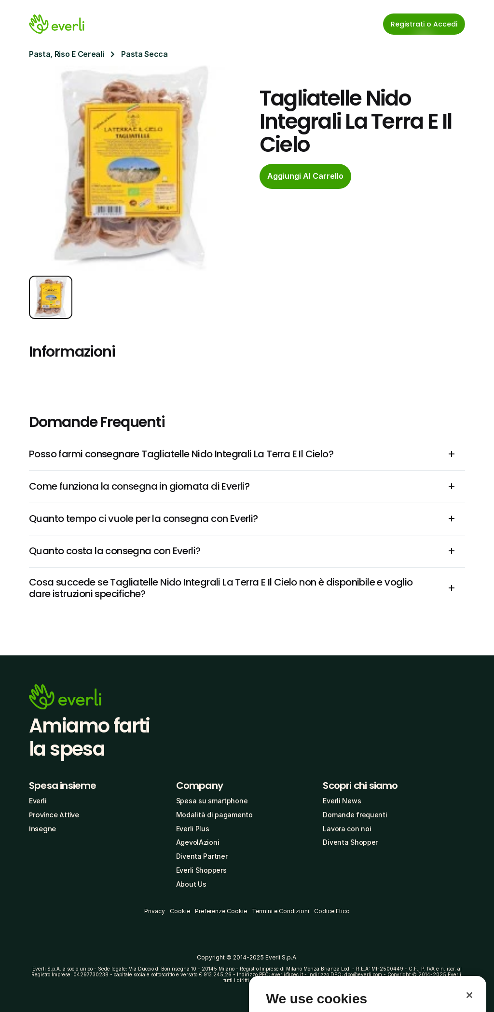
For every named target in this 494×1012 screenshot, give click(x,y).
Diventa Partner (202, 856)
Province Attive (54, 815)
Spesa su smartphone (212, 801)
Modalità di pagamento (214, 815)
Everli (37, 801)
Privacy (154, 911)
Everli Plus (192, 829)
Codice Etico (332, 911)
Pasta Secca (144, 54)
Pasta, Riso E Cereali (66, 54)
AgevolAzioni (198, 842)
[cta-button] (305, 176)
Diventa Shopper (350, 842)
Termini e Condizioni (280, 911)
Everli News (342, 801)
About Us (191, 884)
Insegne (42, 829)
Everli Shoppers (201, 870)
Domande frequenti (355, 815)
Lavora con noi (347, 829)
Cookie (180, 911)
